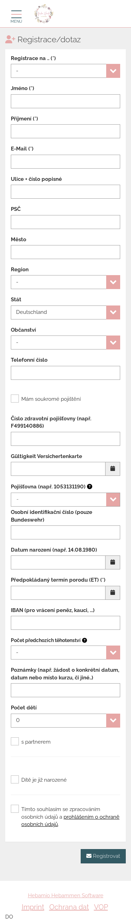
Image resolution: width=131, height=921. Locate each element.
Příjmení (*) (24, 119)
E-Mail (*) (22, 149)
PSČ (16, 209)
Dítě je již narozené (39, 779)
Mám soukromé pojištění (46, 399)
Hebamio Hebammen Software (65, 895)
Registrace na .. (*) (33, 58)
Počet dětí (24, 708)
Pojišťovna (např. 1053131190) (51, 487)
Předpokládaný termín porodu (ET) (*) (58, 580)
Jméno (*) (22, 88)
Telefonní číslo (29, 360)
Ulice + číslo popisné (36, 179)
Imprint (33, 907)
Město (18, 239)
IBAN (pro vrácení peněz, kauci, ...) (53, 610)
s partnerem (31, 741)
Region (20, 269)
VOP (101, 907)
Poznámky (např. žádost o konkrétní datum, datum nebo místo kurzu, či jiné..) (65, 673)
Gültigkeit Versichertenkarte (46, 456)
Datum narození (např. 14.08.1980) (54, 550)
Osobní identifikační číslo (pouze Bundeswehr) (51, 516)
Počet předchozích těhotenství (46, 640)
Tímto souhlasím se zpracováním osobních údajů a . (65, 816)
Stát (16, 299)
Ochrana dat (69, 907)
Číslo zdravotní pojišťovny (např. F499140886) (51, 422)
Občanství (23, 330)
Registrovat (103, 856)
